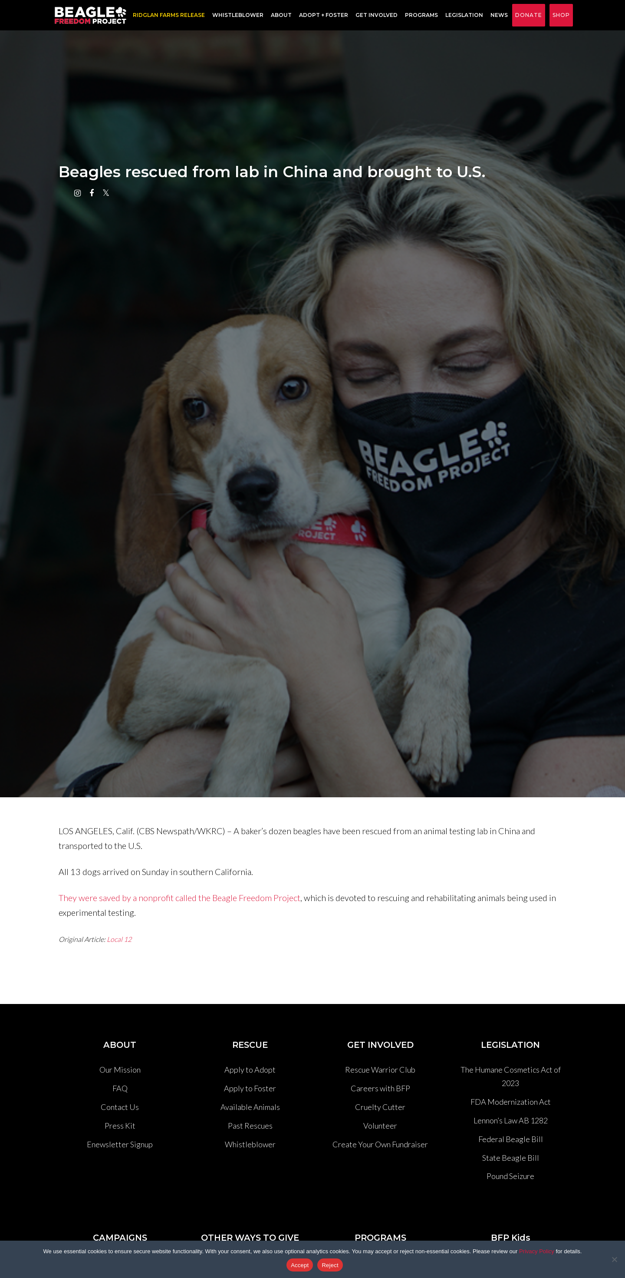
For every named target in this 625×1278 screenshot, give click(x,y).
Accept (300, 1265)
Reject (330, 1265)
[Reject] (614, 1259)
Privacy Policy (536, 1251)
